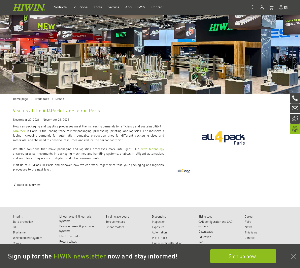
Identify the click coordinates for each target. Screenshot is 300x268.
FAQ (201, 242)
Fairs (248, 222)
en (286, 7)
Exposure (158, 227)
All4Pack (20, 131)
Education (204, 237)
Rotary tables (68, 241)
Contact (250, 238)
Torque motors (115, 222)
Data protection (23, 222)
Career (249, 216)
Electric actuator (70, 236)
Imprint (17, 216)
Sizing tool (205, 216)
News (248, 227)
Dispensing (159, 216)
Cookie (17, 243)
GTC (15, 227)
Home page (20, 99)
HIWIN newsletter (79, 256)
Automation (159, 232)
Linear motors (115, 227)
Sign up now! (243, 256)
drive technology (152, 149)
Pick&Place (159, 238)
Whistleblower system (27, 238)
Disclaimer (20, 232)
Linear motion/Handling (167, 243)
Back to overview (27, 184)
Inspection (158, 222)
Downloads (205, 231)
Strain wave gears (117, 216)
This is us (251, 232)
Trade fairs (42, 99)
